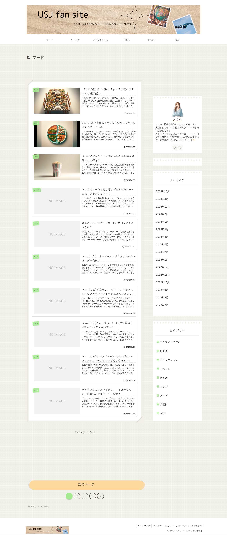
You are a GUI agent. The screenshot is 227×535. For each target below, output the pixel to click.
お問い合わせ (182, 526)
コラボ (163, 386)
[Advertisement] (85, 69)
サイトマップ (144, 526)
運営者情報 (197, 526)
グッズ (163, 377)
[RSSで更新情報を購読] (180, 147)
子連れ (163, 404)
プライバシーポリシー (163, 526)
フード (163, 395)
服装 (162, 413)
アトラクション (169, 360)
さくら (177, 119)
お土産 (163, 351)
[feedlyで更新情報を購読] (175, 147)
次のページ (86, 484)
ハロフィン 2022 (169, 342)
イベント (165, 368)
